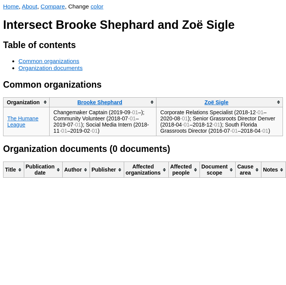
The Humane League (22, 121)
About (29, 6)
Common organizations (48, 61)
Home (11, 6)
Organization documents (50, 68)
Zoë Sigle (216, 102)
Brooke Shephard (99, 102)
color (97, 6)
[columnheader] (26, 102)
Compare (53, 6)
